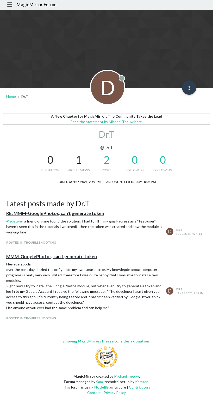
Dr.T (179, 229)
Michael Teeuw (126, 376)
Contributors (139, 387)
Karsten (141, 381)
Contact (94, 392)
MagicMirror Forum (36, 4)
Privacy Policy (115, 392)
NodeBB (101, 387)
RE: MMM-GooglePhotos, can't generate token (55, 213)
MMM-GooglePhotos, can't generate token (51, 256)
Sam (99, 381)
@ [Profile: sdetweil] (14, 221)
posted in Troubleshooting (31, 242)
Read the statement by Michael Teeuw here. (106, 121)
